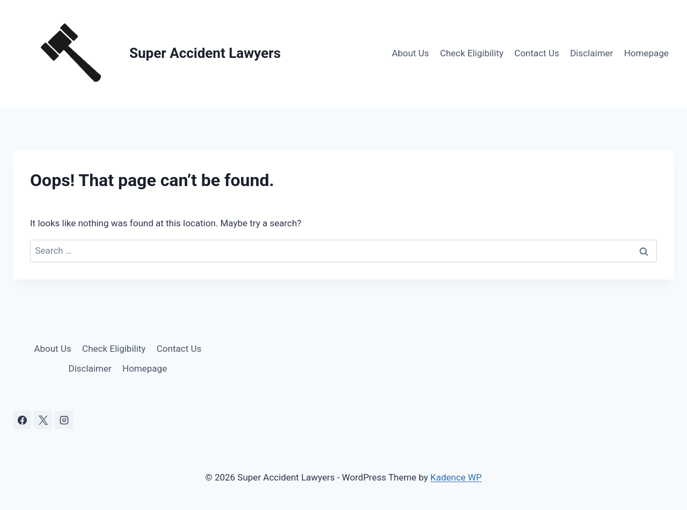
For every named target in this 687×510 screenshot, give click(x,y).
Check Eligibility (471, 53)
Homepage (646, 53)
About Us (410, 53)
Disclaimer (591, 53)
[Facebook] (22, 420)
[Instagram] (64, 420)
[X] (43, 420)
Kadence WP (456, 477)
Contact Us (536, 53)
